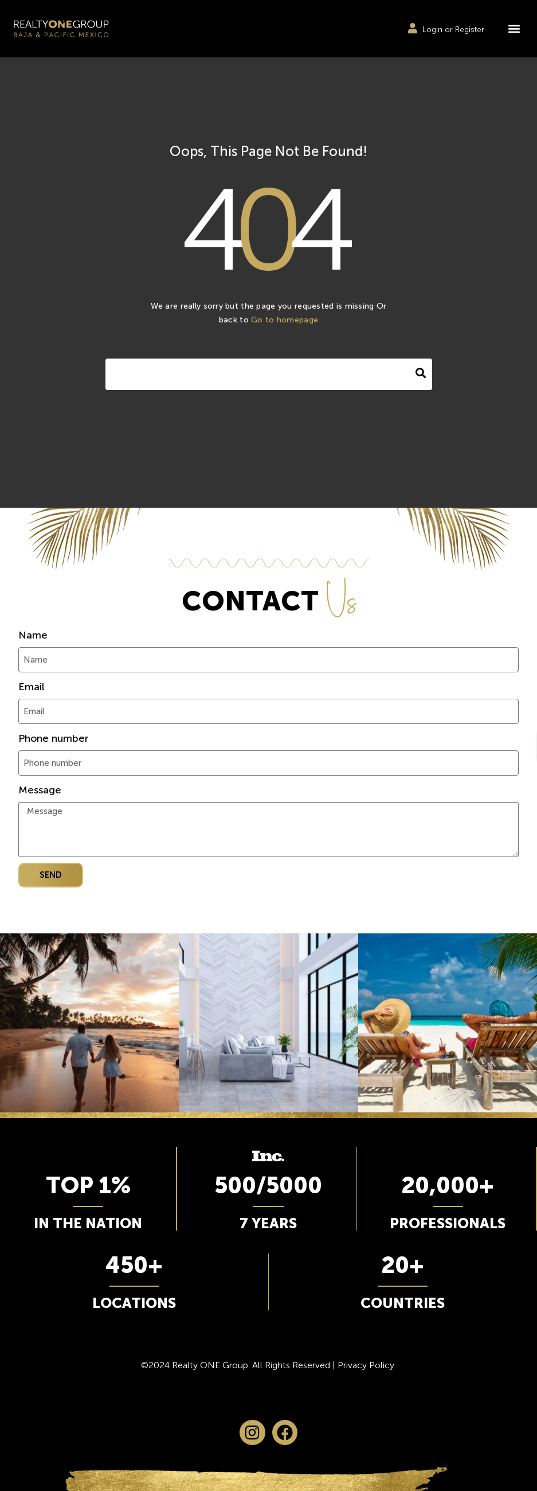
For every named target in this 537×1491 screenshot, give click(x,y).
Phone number (53, 738)
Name (33, 635)
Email (31, 686)
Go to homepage (284, 320)
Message (39, 790)
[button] (513, 29)
